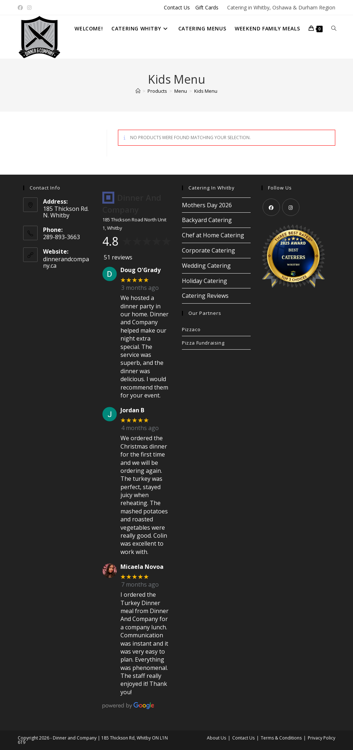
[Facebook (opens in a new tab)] (21, 7)
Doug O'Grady (140, 270)
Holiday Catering (204, 281)
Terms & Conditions (281, 738)
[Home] (138, 91)
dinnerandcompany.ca (66, 262)
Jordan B (132, 410)
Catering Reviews (205, 296)
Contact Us (177, 7)
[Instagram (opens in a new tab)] (29, 7)
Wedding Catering (206, 266)
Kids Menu (205, 91)
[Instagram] (290, 207)
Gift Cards (206, 7)
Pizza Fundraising (203, 342)
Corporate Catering (208, 250)
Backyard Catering (207, 220)
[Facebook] (271, 207)
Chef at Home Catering (213, 235)
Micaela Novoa (141, 566)
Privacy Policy (321, 738)
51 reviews (118, 257)
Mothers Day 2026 (207, 205)
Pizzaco (191, 329)
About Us (216, 738)
